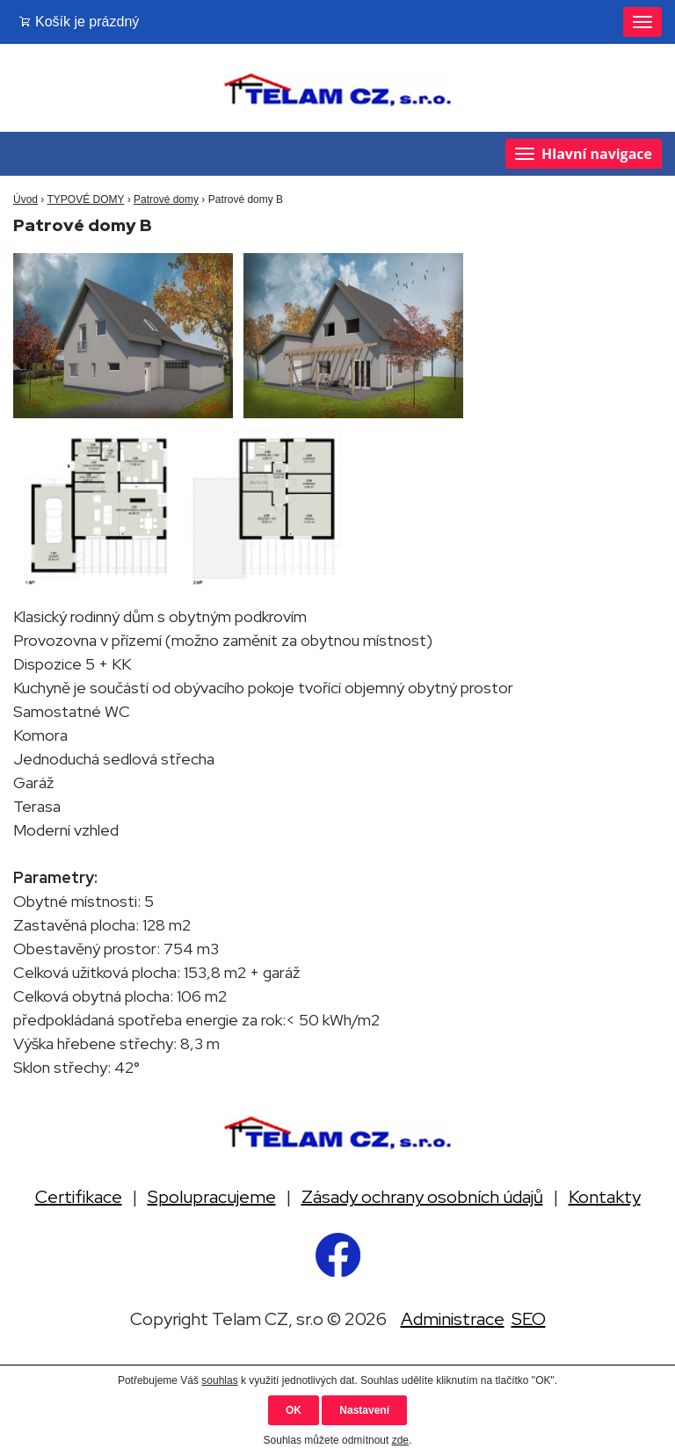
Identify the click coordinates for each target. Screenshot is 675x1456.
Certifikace (78, 1196)
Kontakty (605, 1196)
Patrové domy (166, 199)
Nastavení (364, 1410)
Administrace (452, 1319)
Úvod (25, 199)
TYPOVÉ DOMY (85, 199)
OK (293, 1410)
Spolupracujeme (212, 1196)
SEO (529, 1319)
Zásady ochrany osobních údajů (422, 1196)
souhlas (219, 1380)
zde (400, 1440)
